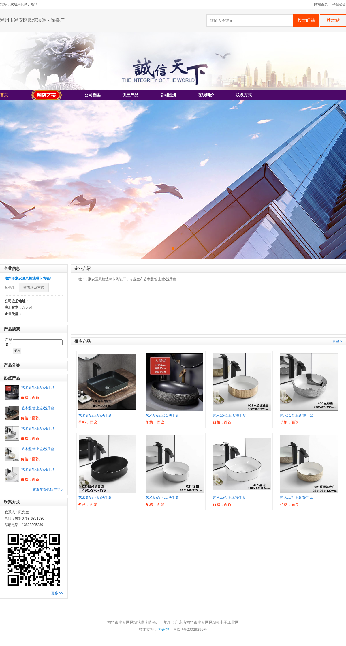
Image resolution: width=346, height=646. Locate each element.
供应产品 (130, 95)
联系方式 (244, 95)
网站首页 (321, 4)
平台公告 (339, 4)
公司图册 (168, 95)
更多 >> (57, 593)
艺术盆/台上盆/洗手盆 (37, 388)
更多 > (337, 341)
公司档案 (92, 95)
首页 (4, 95)
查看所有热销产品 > (48, 490)
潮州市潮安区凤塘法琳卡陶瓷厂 (32, 20)
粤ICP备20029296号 (190, 629)
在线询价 (206, 95)
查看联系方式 (33, 288)
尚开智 (163, 629)
